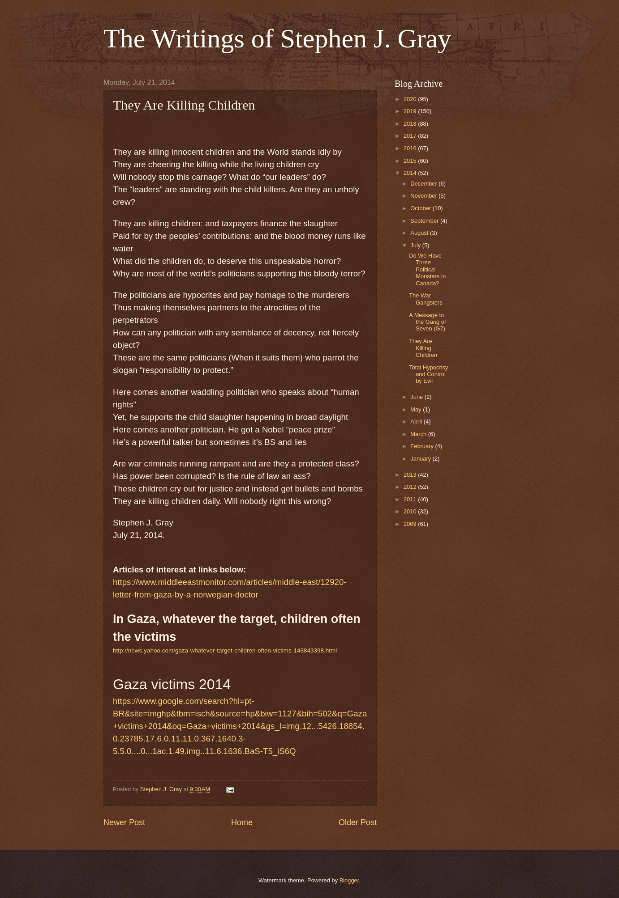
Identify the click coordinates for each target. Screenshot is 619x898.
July (416, 245)
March (419, 434)
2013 (411, 474)
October (421, 208)
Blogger (349, 880)
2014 (411, 172)
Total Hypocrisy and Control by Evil (428, 374)
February (422, 446)
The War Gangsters (425, 298)
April (416, 421)
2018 (411, 123)
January (421, 458)
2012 (411, 486)
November (424, 195)
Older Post (358, 822)
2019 (411, 111)
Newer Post (124, 822)
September (425, 220)
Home (242, 822)
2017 (411, 135)
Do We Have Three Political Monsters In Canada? (427, 269)
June (417, 397)
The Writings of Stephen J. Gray (277, 38)
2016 (411, 148)
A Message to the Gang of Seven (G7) (427, 322)
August (420, 232)
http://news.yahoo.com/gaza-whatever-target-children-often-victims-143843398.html (225, 650)
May (416, 409)
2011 (411, 499)
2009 (411, 524)
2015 (411, 160)
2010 (411, 511)
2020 (411, 99)
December (424, 183)
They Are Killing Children (423, 348)
